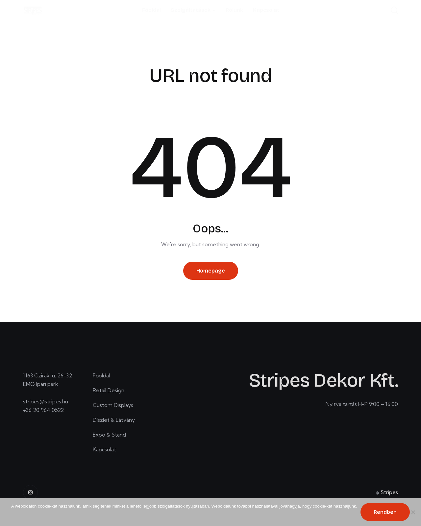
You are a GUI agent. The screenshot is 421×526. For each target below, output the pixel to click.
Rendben (385, 512)
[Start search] (394, 10)
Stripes (389, 492)
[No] (412, 512)
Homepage (210, 271)
